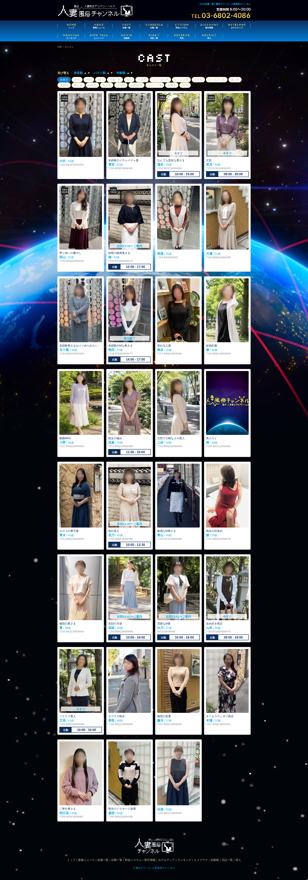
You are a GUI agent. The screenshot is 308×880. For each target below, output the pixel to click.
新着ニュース (99, 26)
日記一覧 (154, 36)
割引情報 (209, 26)
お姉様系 (136, 85)
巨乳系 (198, 79)
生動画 (126, 36)
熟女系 (107, 85)
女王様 (121, 85)
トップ (71, 26)
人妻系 (142, 79)
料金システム (181, 26)
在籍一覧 (126, 26)
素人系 (235, 79)
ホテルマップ (237, 26)
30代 (77, 79)
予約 (181, 36)
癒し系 (78, 85)
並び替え (63, 73)
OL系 (185, 85)
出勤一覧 (154, 26)
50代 (101, 79)
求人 (209, 36)
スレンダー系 (160, 79)
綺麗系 (92, 85)
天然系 (64, 85)
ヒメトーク (99, 36)
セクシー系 (155, 85)
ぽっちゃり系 (216, 79)
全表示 (64, 79)
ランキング (71, 36)
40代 (89, 79)
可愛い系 (114, 79)
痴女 (129, 79)
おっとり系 (181, 79)
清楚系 (172, 85)
